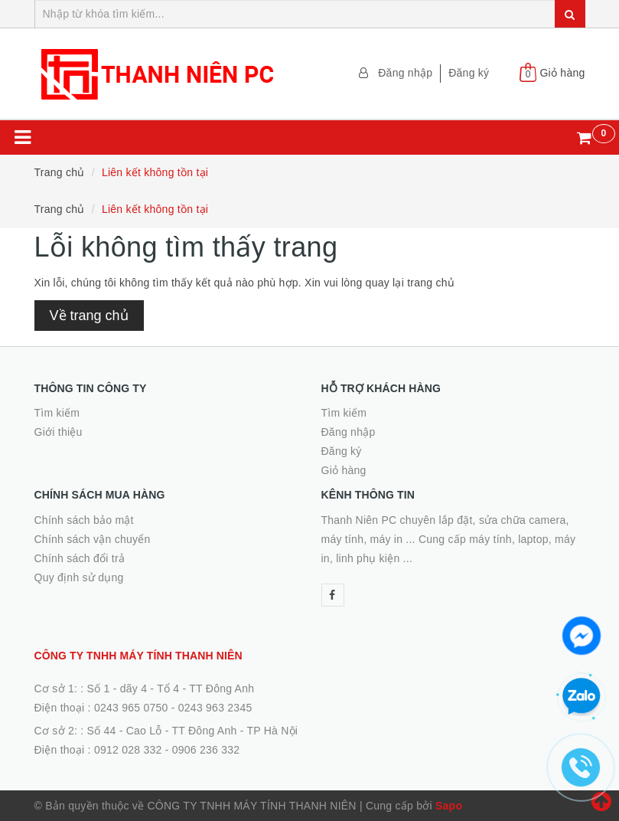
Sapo (448, 806)
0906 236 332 (206, 750)
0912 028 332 (128, 750)
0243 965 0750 (131, 708)
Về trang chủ (89, 315)
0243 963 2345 (215, 708)
